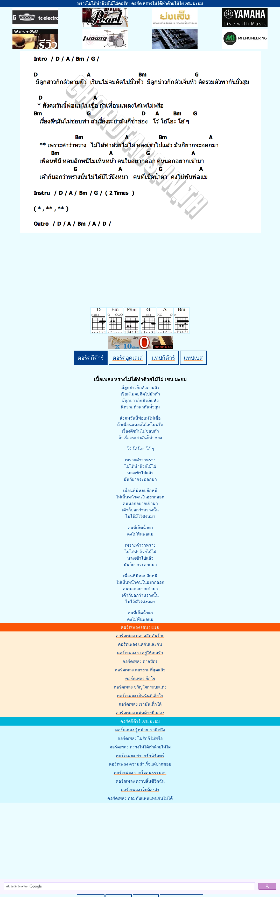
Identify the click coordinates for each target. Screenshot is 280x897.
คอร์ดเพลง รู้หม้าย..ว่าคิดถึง (140, 730)
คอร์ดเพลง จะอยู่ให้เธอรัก (140, 653)
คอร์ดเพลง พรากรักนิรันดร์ (140, 755)
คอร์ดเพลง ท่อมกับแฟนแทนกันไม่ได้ (140, 798)
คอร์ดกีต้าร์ (91, 358)
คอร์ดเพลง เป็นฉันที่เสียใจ (140, 695)
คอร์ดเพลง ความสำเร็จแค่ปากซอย (140, 764)
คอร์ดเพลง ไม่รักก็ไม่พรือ (140, 738)
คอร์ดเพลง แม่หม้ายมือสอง (140, 713)
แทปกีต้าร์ (163, 358)
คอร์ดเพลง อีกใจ (140, 678)
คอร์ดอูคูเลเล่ (128, 358)
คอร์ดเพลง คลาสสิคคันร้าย (140, 636)
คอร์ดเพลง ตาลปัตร (140, 661)
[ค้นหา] (128, 886)
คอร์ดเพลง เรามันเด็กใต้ (140, 704)
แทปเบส (193, 358)
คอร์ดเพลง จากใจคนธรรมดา (140, 772)
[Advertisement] (140, 839)
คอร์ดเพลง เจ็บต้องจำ (140, 790)
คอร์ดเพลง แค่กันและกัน (140, 644)
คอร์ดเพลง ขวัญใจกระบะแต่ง (140, 687)
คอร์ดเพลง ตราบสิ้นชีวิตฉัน (140, 781)
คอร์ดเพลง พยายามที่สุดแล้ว (140, 670)
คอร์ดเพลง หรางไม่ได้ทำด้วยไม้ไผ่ (140, 747)
